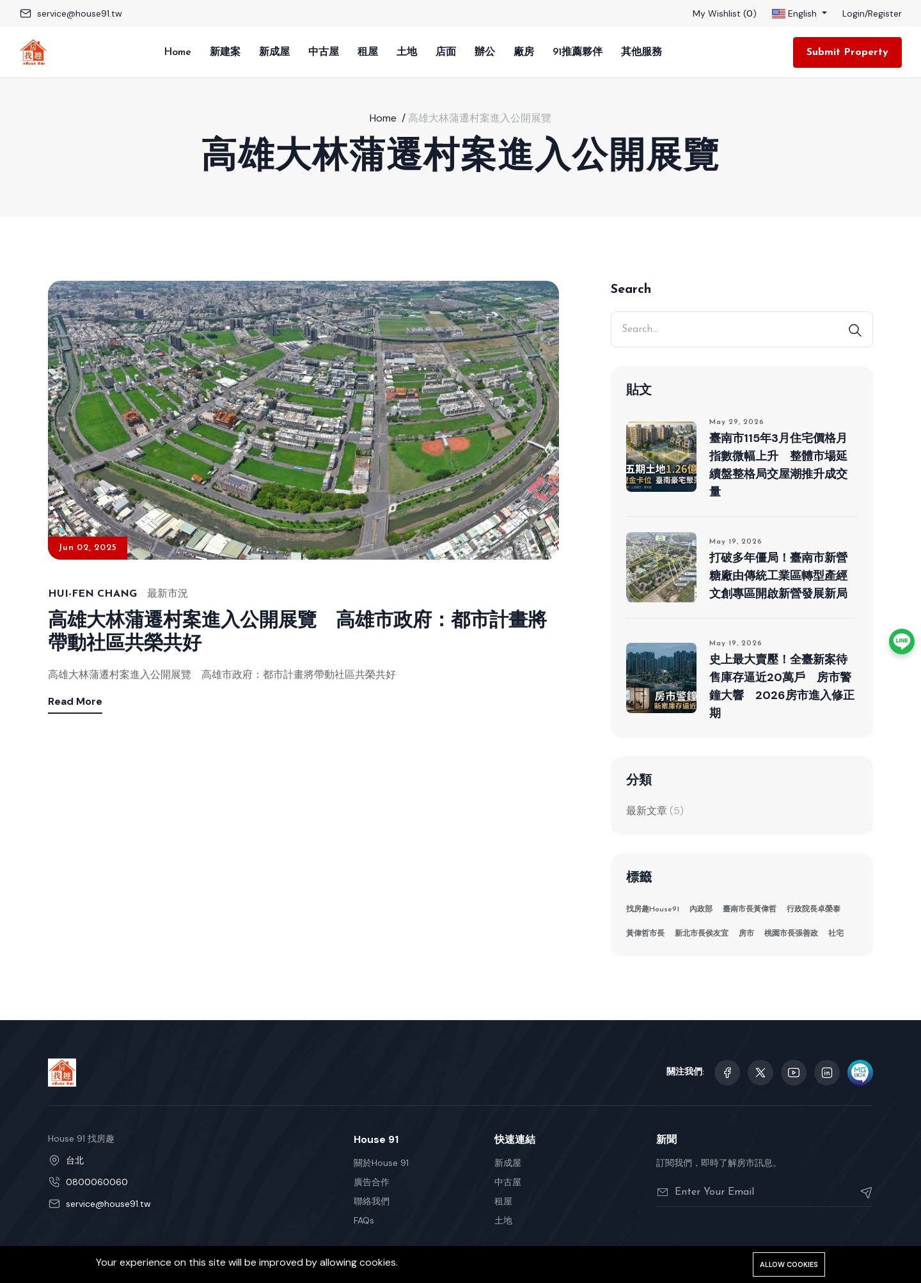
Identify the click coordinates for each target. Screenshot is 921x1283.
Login (853, 13)
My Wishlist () (725, 13)
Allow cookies (789, 1264)
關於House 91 (381, 1163)
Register (885, 13)
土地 (407, 52)
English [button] (795, 13)
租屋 (368, 52)
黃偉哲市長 (645, 934)
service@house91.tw (79, 13)
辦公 (485, 52)
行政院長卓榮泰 (813, 909)
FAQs (364, 1220)
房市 (746, 934)
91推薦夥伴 (577, 52)
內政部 (700, 909)
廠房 (524, 52)
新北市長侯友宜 (701, 934)
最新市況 (167, 594)
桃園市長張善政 (791, 934)
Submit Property (847, 52)
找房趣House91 (652, 909)
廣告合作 (372, 1182)
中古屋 (323, 52)
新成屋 (274, 52)
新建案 (225, 52)
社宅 (836, 934)
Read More (75, 701)
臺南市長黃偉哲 (749, 909)
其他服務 (641, 52)
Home (177, 52)
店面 (446, 52)
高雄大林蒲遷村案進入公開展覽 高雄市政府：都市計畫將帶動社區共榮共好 (297, 632)
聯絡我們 (372, 1201)
